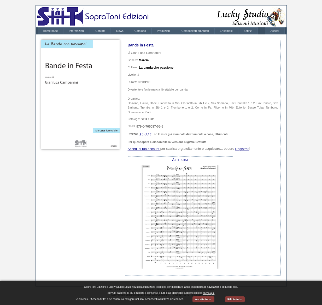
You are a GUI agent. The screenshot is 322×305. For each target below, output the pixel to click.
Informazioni (76, 30)
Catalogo (140, 30)
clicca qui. (208, 293)
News (120, 30)
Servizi (248, 30)
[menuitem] (50, 30)
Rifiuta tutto (234, 299)
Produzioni (164, 30)
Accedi (274, 30)
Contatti (100, 30)
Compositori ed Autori (195, 30)
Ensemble (226, 30)
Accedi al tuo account (144, 149)
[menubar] (148, 30)
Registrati (242, 149)
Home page (50, 30)
